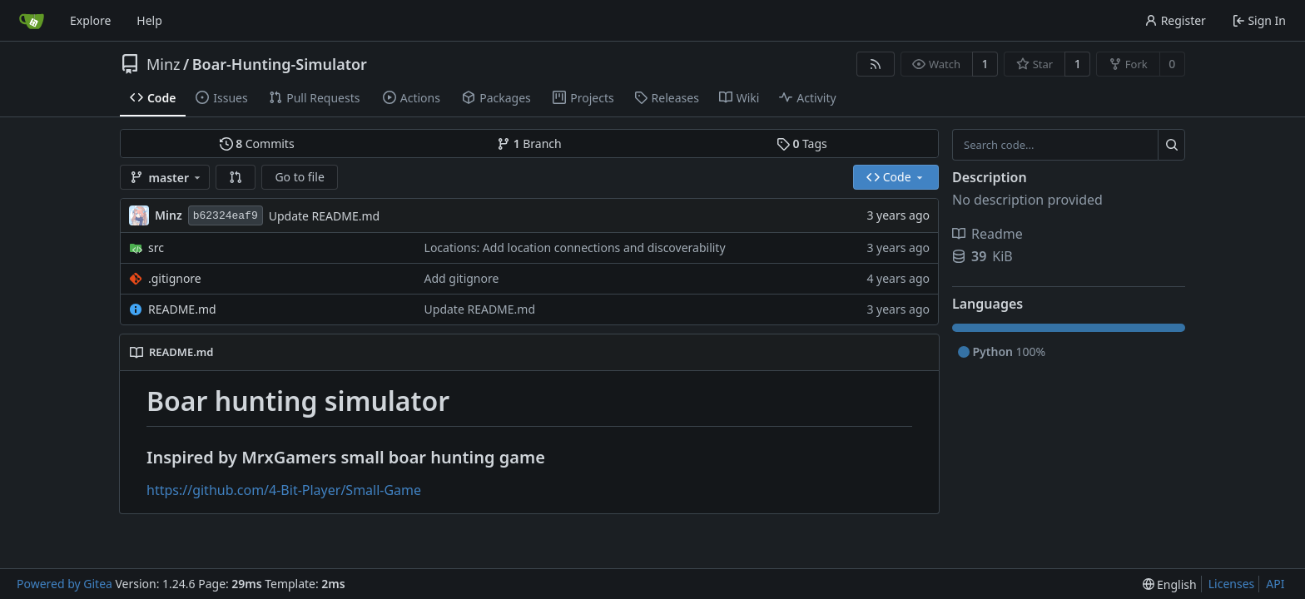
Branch (529, 143)
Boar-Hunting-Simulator (279, 64)
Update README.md (324, 216)
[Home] (31, 21)
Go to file (299, 177)
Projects (583, 98)
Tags (802, 143)
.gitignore (174, 278)
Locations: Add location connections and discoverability (575, 247)
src (156, 247)
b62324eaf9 (225, 216)
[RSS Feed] (875, 64)
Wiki (739, 98)
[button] (236, 177)
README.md (182, 309)
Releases (666, 98)
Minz (163, 64)
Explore (90, 20)
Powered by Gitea (64, 584)
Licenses (1231, 584)
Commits (257, 143)
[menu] (1170, 584)
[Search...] (1171, 145)
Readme (987, 233)
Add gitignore (461, 278)
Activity (807, 98)
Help (149, 20)
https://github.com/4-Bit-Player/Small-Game (283, 490)
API (1275, 584)
